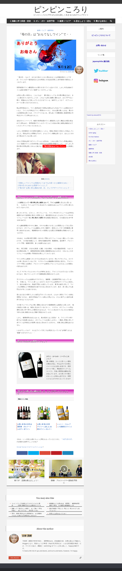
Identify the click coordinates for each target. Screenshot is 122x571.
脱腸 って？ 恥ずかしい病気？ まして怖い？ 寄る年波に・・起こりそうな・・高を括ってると (27, 509)
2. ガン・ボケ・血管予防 (44, 21)
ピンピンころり (61, 9)
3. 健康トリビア (64, 21)
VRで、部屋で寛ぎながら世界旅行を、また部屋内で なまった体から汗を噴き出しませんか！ (27, 514)
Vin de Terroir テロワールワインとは (29, 447)
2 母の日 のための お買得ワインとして (33, 185)
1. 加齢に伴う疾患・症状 (20, 21)
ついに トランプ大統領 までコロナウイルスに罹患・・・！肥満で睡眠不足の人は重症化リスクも (26, 504)
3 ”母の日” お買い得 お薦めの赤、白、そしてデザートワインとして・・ (45, 188)
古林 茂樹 (71, 72)
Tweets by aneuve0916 (94, 115)
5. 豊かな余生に (100, 21)
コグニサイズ (67, 439)
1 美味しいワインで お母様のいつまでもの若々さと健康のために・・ (44, 183)
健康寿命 (50, 30)
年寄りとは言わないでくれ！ (58, 513)
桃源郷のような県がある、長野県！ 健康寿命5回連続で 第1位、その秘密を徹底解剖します (64, 504)
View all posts (15, 558)
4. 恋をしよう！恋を (82, 21)
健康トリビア (41, 30)
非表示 (47, 179)
